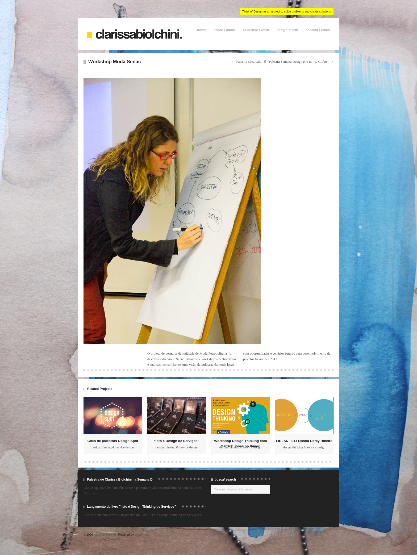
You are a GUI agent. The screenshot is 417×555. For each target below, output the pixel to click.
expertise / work (256, 30)
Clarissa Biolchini (105, 534)
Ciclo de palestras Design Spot (112, 441)
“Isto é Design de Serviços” (176, 441)
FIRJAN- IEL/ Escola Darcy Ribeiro (304, 441)
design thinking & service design (113, 447)
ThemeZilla (114, 539)
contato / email (318, 30)
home (201, 30)
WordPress (142, 534)
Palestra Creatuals (248, 62)
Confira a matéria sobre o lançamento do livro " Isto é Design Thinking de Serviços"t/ (143, 515)
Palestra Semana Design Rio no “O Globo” (298, 62)
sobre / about (224, 30)
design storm (287, 30)
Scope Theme (93, 539)
